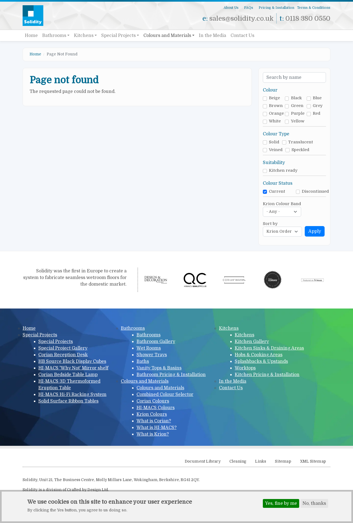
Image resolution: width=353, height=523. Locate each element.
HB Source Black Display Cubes (72, 361)
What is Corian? (154, 421)
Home (31, 35)
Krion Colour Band (282, 204)
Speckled (300, 149)
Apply (314, 231)
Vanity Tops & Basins (159, 368)
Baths (143, 361)
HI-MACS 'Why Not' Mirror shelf (73, 368)
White (275, 121)
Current (277, 191)
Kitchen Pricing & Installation (267, 374)
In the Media (212, 35)
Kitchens (83, 35)
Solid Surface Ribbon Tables (68, 401)
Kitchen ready (283, 170)
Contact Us (242, 35)
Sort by (270, 223)
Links (260, 461)
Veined (276, 149)
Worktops (245, 368)
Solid (274, 142)
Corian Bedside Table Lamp (68, 374)
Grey (318, 105)
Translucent (300, 142)
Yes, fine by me (281, 503)
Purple (297, 113)
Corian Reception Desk (63, 354)
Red (316, 113)
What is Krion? (153, 434)
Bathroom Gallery (156, 341)
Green (297, 105)
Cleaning (238, 461)
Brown (276, 105)
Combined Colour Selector (165, 394)
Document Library (203, 461)
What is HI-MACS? (156, 427)
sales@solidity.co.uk (241, 18)
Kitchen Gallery (252, 341)
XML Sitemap (313, 461)
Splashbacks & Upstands (261, 361)
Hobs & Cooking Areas (258, 354)
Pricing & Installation (276, 8)
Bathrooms (54, 35)
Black (296, 98)
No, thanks (314, 503)
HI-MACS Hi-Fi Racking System (72, 394)
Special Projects (118, 35)
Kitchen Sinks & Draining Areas (269, 348)
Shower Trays (152, 354)
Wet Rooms (149, 348)
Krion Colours (152, 414)
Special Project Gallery (62, 348)
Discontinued (315, 191)
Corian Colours (153, 401)
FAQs (248, 8)
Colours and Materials (167, 35)
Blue (317, 98)
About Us (231, 8)
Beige (274, 98)
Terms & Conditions (313, 8)
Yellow (297, 121)
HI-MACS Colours (156, 407)
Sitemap (283, 461)
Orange (276, 113)
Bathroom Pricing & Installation (171, 374)
